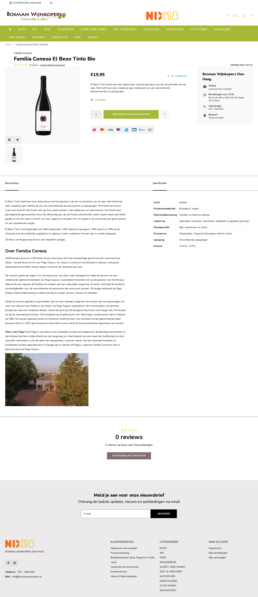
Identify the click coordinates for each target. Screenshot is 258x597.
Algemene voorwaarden (124, 533)
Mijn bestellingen (218, 537)
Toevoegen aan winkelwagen (131, 114)
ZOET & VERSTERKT (125, 29)
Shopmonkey (92, 591)
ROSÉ (78, 37)
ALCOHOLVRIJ (151, 29)
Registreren (215, 533)
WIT (34, 29)
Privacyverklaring (120, 537)
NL (52, 3)
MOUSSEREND (65, 29)
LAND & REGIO (17, 37)
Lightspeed (67, 591)
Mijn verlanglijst (217, 542)
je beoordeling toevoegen (129, 65)
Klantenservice (119, 556)
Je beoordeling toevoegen (129, 440)
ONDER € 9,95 (60, 37)
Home (8, 44)
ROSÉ (47, 29)
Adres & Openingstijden (124, 561)
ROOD (21, 29)
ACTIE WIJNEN (199, 29)
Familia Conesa (99, 53)
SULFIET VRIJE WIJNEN (93, 29)
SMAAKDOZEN (222, 29)
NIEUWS (93, 37)
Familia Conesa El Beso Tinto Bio (32, 44)
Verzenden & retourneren (125, 551)
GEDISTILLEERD (175, 29)
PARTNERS (38, 37)
